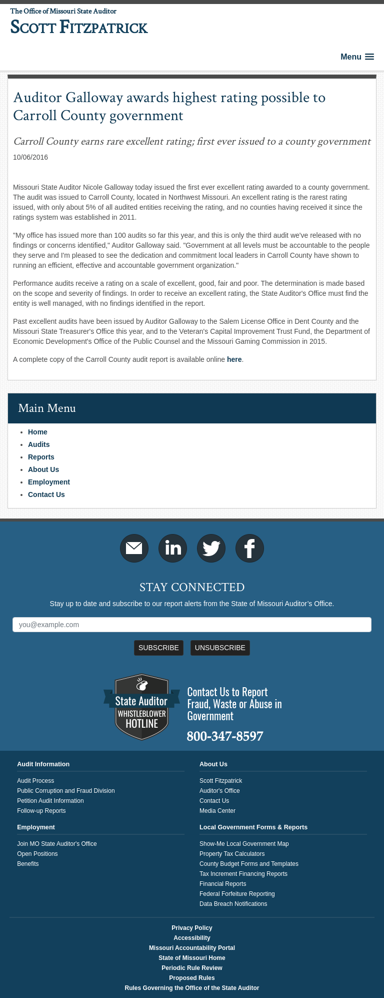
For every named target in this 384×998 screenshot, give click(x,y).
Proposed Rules (191, 977)
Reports (41, 457)
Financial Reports (223, 883)
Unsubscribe (220, 648)
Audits (39, 444)
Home (38, 432)
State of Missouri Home (191, 957)
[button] (357, 57)
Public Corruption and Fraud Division (65, 790)
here (234, 359)
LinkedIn (172, 548)
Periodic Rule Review (192, 967)
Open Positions (37, 853)
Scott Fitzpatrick (221, 780)
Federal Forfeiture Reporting (237, 893)
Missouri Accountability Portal (192, 947)
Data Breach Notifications (233, 903)
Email (134, 548)
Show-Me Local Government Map (244, 843)
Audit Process (35, 780)
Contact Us (46, 494)
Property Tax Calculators (232, 853)
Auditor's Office (220, 790)
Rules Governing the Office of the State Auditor (192, 987)
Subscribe (158, 648)
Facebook (250, 548)
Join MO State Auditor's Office (56, 843)
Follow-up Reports (41, 810)
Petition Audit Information (50, 800)
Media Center (218, 810)
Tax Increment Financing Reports (244, 873)
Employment (49, 482)
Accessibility (192, 937)
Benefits (27, 863)
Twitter (211, 548)
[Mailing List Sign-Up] (192, 624)
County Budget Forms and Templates (249, 863)
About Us (43, 469)
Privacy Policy (192, 927)
